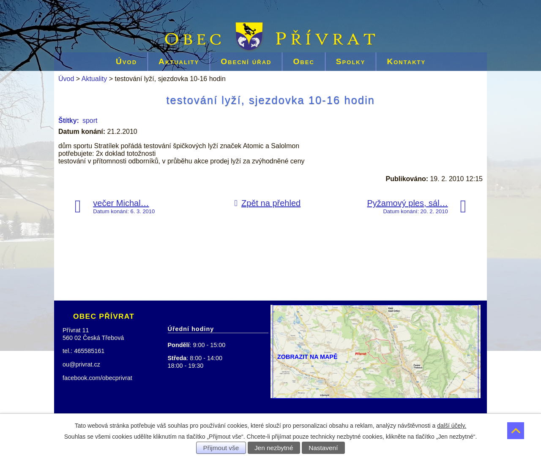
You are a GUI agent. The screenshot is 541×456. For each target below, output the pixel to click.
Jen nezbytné (273, 447)
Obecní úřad (246, 61)
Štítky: (68, 120)
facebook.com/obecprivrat (97, 378)
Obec (303, 61)
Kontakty (406, 61)
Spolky (351, 61)
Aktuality (178, 61)
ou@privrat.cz (81, 364)
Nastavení (323, 447)
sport (90, 120)
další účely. (451, 425)
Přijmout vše (221, 447)
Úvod (126, 61)
